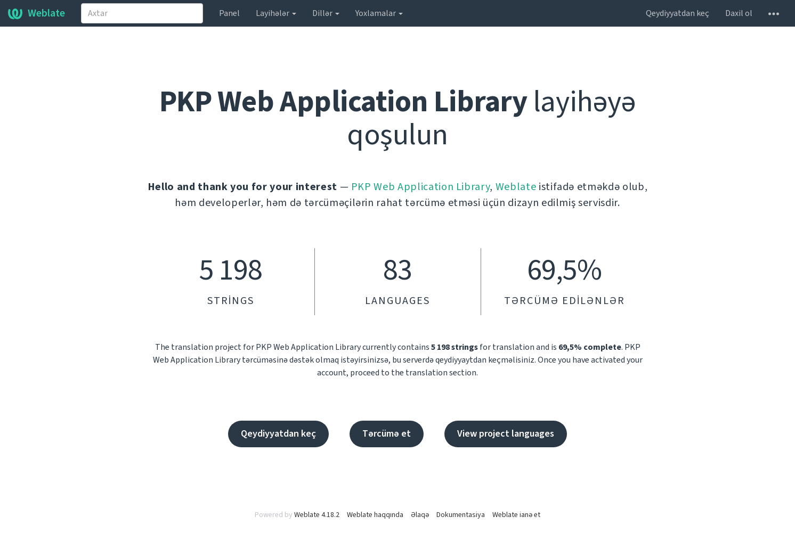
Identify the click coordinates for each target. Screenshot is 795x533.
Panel (229, 13)
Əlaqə (420, 515)
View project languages (505, 433)
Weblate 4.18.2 (316, 515)
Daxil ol (738, 13)
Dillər (325, 13)
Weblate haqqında (375, 515)
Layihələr (276, 13)
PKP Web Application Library (420, 186)
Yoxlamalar (379, 13)
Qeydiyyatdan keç (677, 13)
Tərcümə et (386, 433)
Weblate (36, 13)
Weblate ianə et (516, 515)
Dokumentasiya (460, 515)
